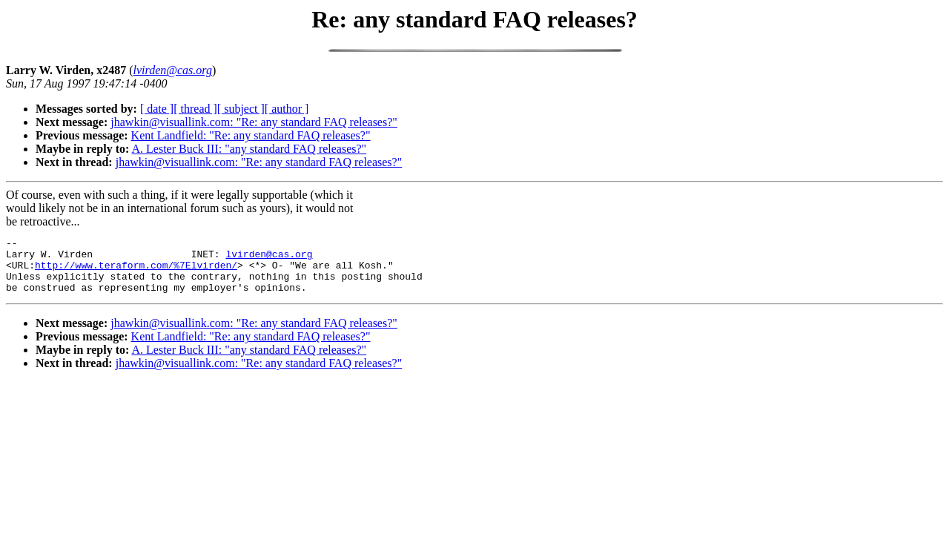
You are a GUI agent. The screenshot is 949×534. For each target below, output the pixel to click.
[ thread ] (195, 108)
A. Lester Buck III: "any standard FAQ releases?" (248, 148)
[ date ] (156, 108)
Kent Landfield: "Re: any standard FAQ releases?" (251, 135)
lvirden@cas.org (268, 258)
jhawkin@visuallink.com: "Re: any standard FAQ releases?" (253, 122)
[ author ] (287, 108)
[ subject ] (241, 108)
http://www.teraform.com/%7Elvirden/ (136, 271)
